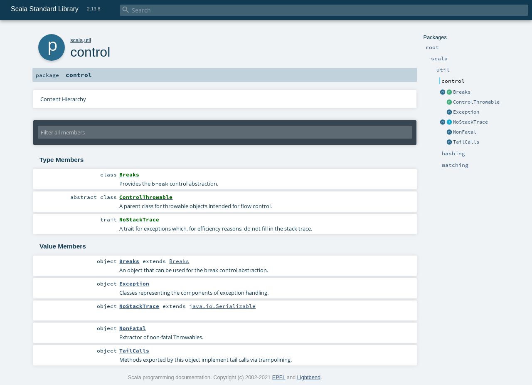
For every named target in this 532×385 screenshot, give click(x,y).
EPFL (279, 377)
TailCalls (466, 142)
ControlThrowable (476, 102)
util (87, 40)
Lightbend (308, 377)
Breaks (461, 92)
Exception (466, 112)
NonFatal (464, 132)
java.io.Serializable (222, 306)
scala (76, 40)
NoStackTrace (470, 122)
